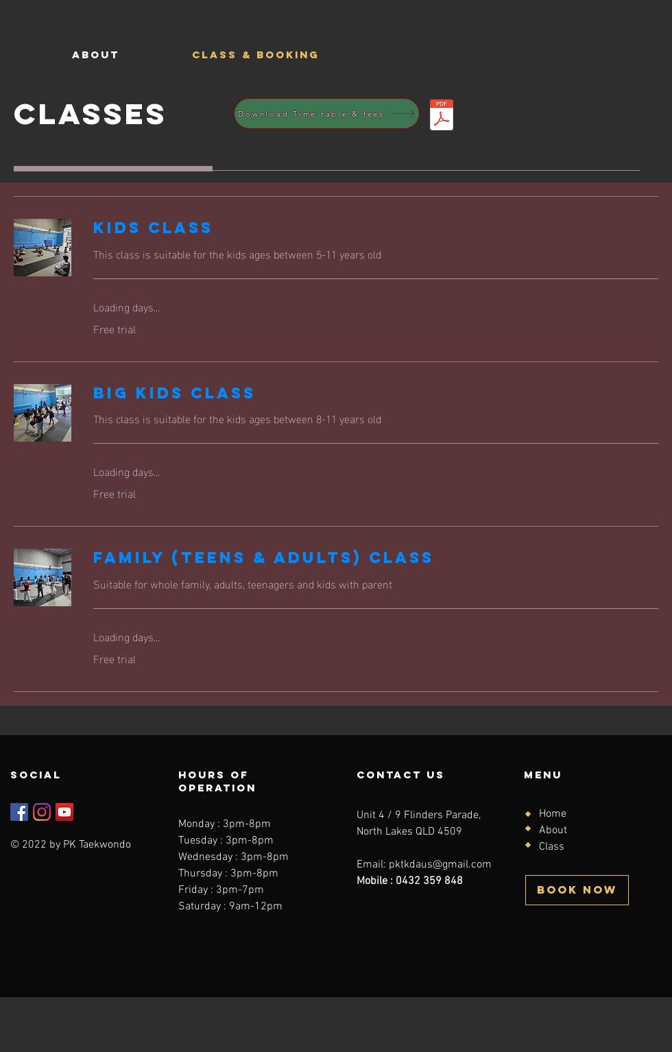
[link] (375, 228)
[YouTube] (64, 812)
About (553, 830)
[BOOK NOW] (577, 890)
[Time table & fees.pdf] (441, 116)
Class (551, 847)
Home (552, 814)
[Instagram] (42, 812)
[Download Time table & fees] (327, 113)
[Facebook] (19, 812)
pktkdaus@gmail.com (440, 865)
